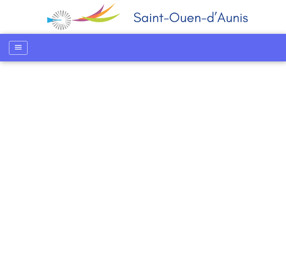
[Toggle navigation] (18, 48)
